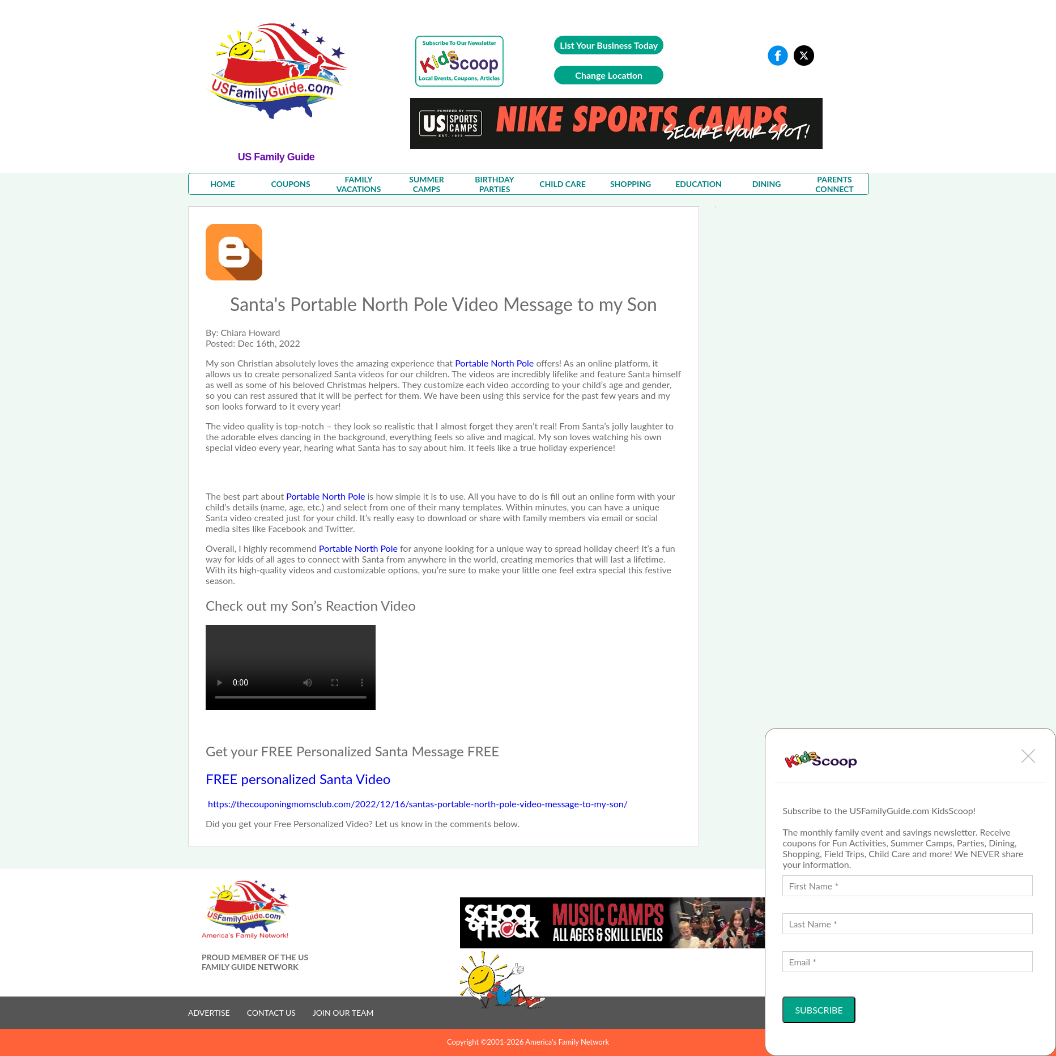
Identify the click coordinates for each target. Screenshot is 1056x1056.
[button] (1028, 756)
